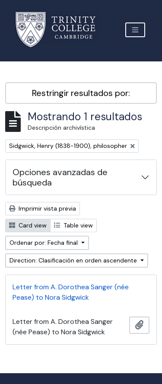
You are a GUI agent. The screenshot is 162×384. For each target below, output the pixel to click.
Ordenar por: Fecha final (44, 242)
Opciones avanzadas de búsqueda (60, 177)
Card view (28, 225)
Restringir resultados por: (81, 93)
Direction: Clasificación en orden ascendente (74, 260)
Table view (73, 225)
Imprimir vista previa (42, 208)
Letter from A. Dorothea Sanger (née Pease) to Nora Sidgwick (71, 292)
